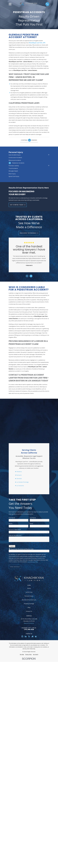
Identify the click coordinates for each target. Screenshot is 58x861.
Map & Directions (29, 583)
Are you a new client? (15, 489)
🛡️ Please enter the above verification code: (21, 508)
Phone (10, 483)
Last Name (33, 477)
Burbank (19, 435)
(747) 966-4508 (29, 589)
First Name (12, 477)
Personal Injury (29, 556)
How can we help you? (15, 495)
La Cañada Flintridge (23, 442)
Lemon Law (29, 552)
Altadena (19, 431)
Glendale (19, 438)
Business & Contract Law (29, 559)
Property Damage (29, 563)
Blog (29, 567)
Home (29, 548)
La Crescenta (20, 445)
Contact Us (29, 571)
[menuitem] (28, 155)
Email (31, 483)
